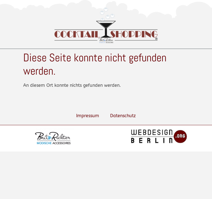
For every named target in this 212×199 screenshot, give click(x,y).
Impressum (87, 115)
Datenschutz (123, 115)
